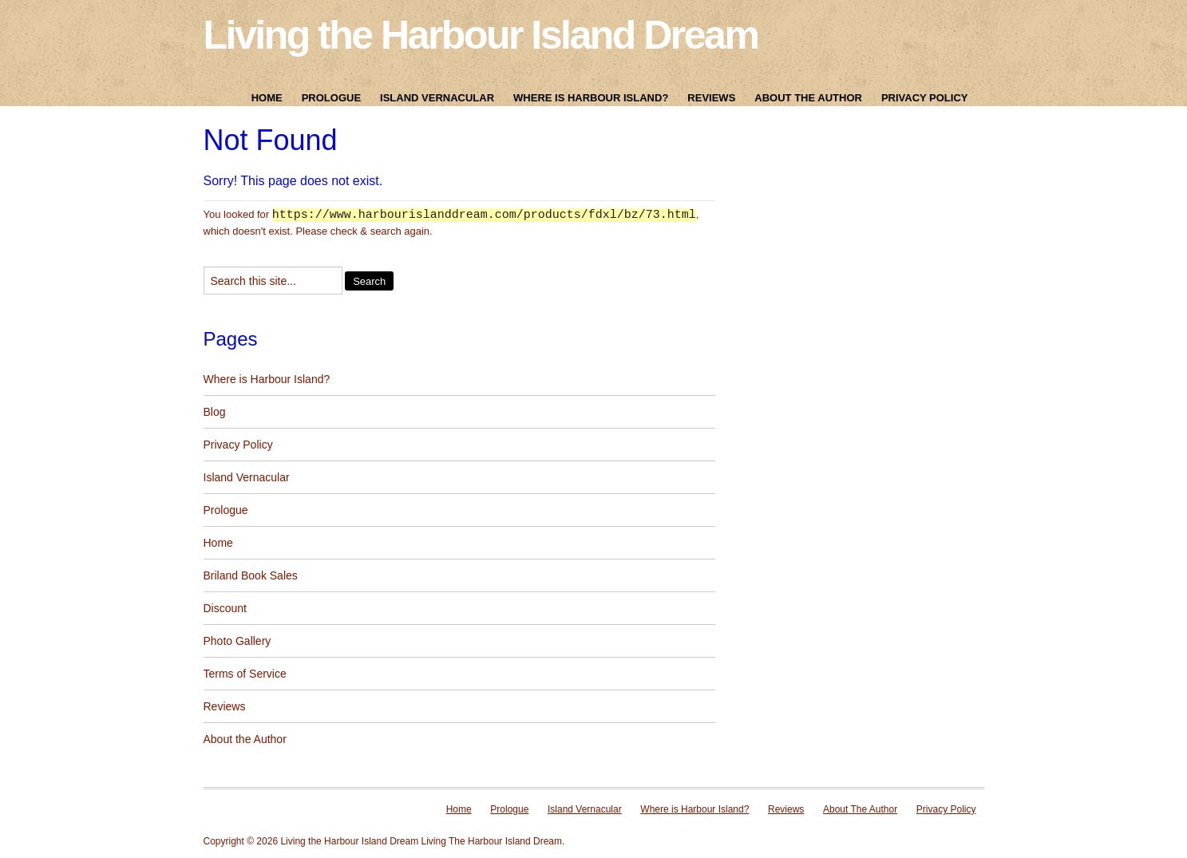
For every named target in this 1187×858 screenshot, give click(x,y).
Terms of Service (245, 674)
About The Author (808, 98)
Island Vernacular (437, 98)
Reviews (711, 98)
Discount (225, 609)
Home (267, 98)
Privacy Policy (924, 98)
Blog (215, 412)
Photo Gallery (237, 641)
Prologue (331, 98)
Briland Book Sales (251, 576)
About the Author (245, 739)
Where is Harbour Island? (590, 98)
